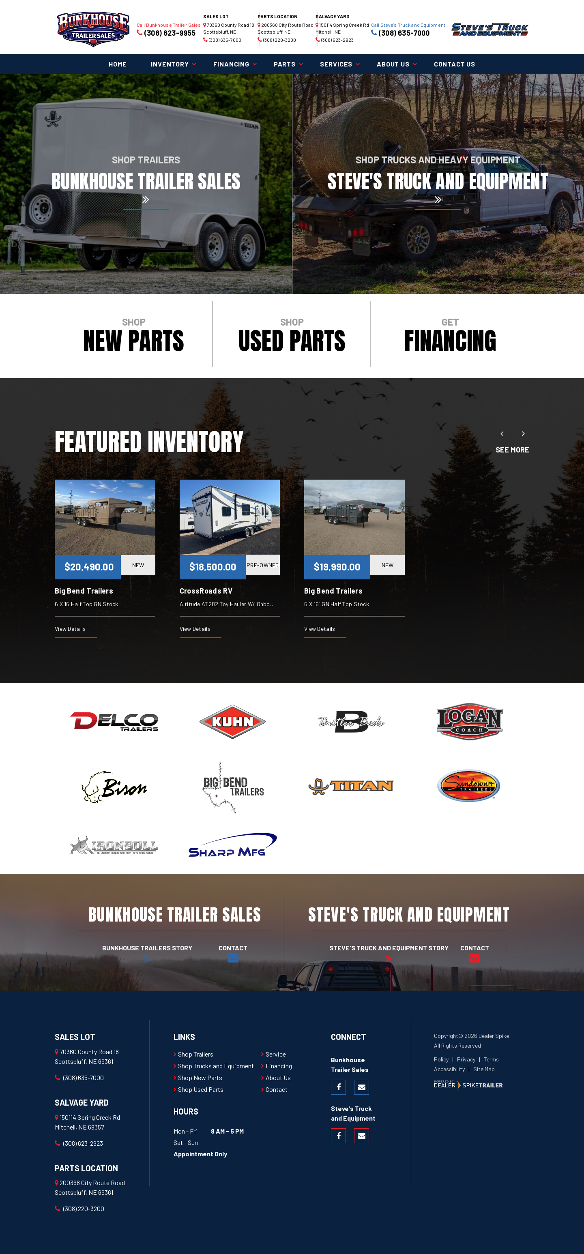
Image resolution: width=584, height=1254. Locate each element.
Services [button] (336, 64)
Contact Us (454, 64)
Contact (277, 1089)
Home (118, 64)
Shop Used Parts (200, 1089)
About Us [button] (393, 64)
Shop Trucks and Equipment (216, 1066)
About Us (278, 1077)
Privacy (466, 1059)
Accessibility (449, 1068)
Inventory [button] (170, 64)
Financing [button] (231, 64)
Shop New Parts (200, 1077)
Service (276, 1054)
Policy (441, 1059)
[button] (502, 433)
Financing (279, 1066)
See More (512, 449)
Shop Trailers (195, 1054)
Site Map (484, 1068)
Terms (491, 1059)
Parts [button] (285, 64)
